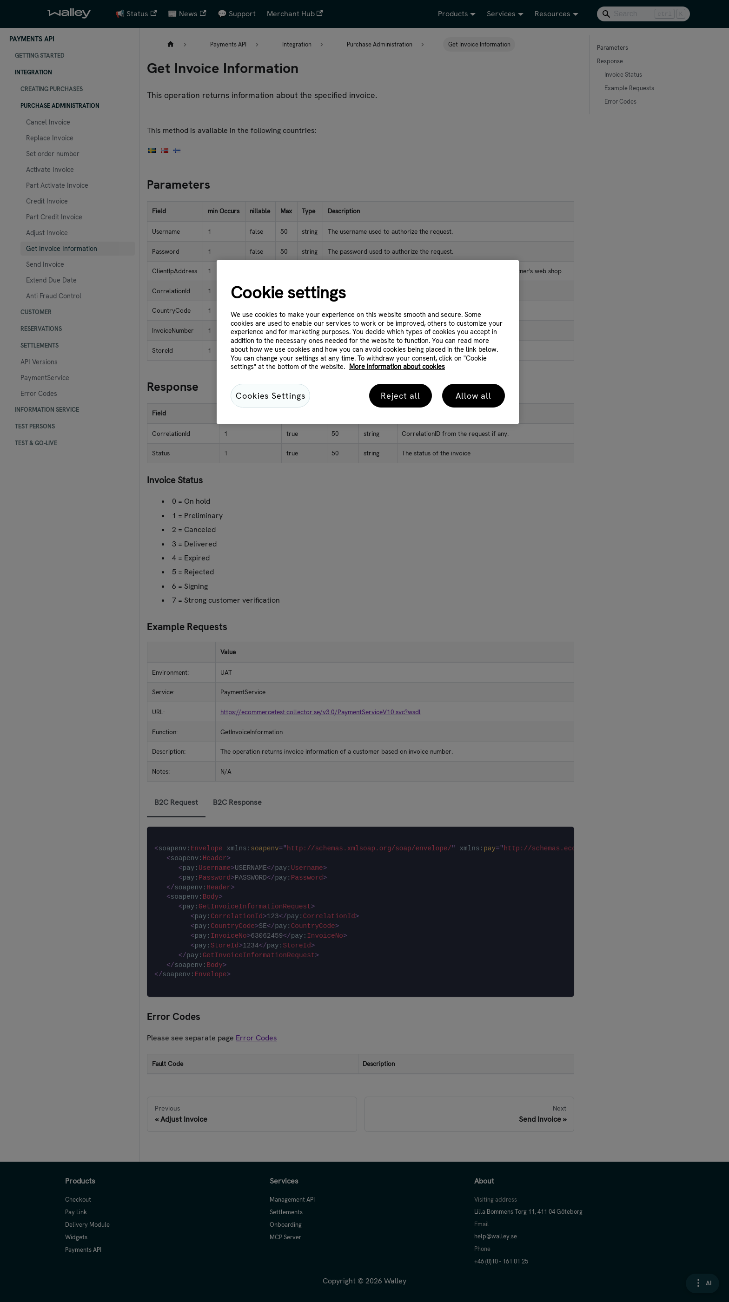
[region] (368, 342)
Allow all (473, 395)
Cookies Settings (270, 395)
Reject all (400, 395)
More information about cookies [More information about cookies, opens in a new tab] (397, 366)
